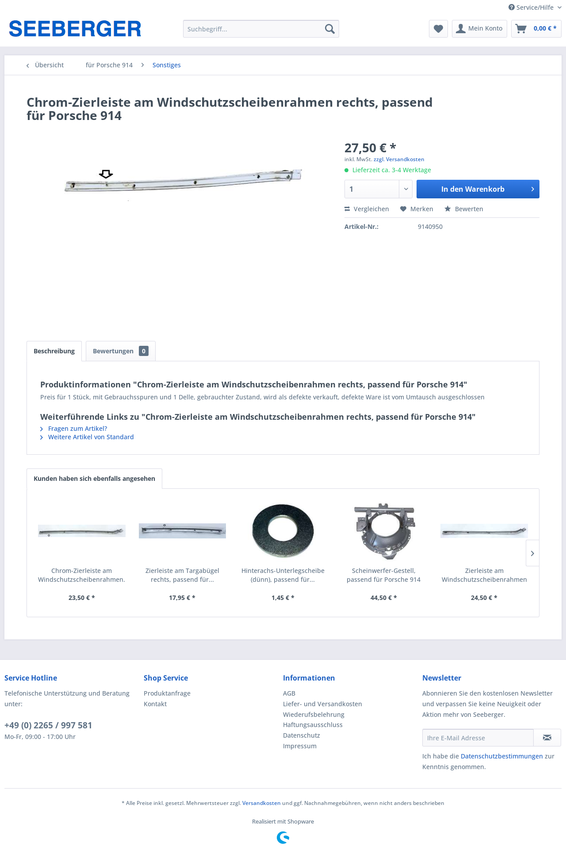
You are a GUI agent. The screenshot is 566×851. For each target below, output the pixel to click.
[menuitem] (261, 29)
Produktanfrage (167, 693)
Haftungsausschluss (313, 724)
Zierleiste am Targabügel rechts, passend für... (182, 575)
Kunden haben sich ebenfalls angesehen (94, 478)
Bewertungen (121, 351)
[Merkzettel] (438, 29)
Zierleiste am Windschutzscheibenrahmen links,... (484, 575)
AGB (289, 693)
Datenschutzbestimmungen (502, 756)
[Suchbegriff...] (261, 29)
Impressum (300, 746)
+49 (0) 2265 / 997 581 (48, 725)
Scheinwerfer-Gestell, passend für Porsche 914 (384, 575)
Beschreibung (54, 351)
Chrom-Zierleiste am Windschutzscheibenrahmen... (82, 575)
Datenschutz (301, 735)
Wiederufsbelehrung (313, 714)
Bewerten (463, 209)
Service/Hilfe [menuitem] (532, 7)
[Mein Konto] (479, 29)
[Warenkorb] (536, 29)
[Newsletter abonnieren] (547, 738)
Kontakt (155, 704)
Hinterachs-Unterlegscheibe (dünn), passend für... (283, 575)
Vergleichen (366, 209)
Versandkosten (261, 803)
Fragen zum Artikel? (73, 428)
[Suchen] (330, 29)
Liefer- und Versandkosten (322, 704)
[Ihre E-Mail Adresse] (478, 738)
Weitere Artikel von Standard (87, 437)
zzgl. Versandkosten (399, 159)
